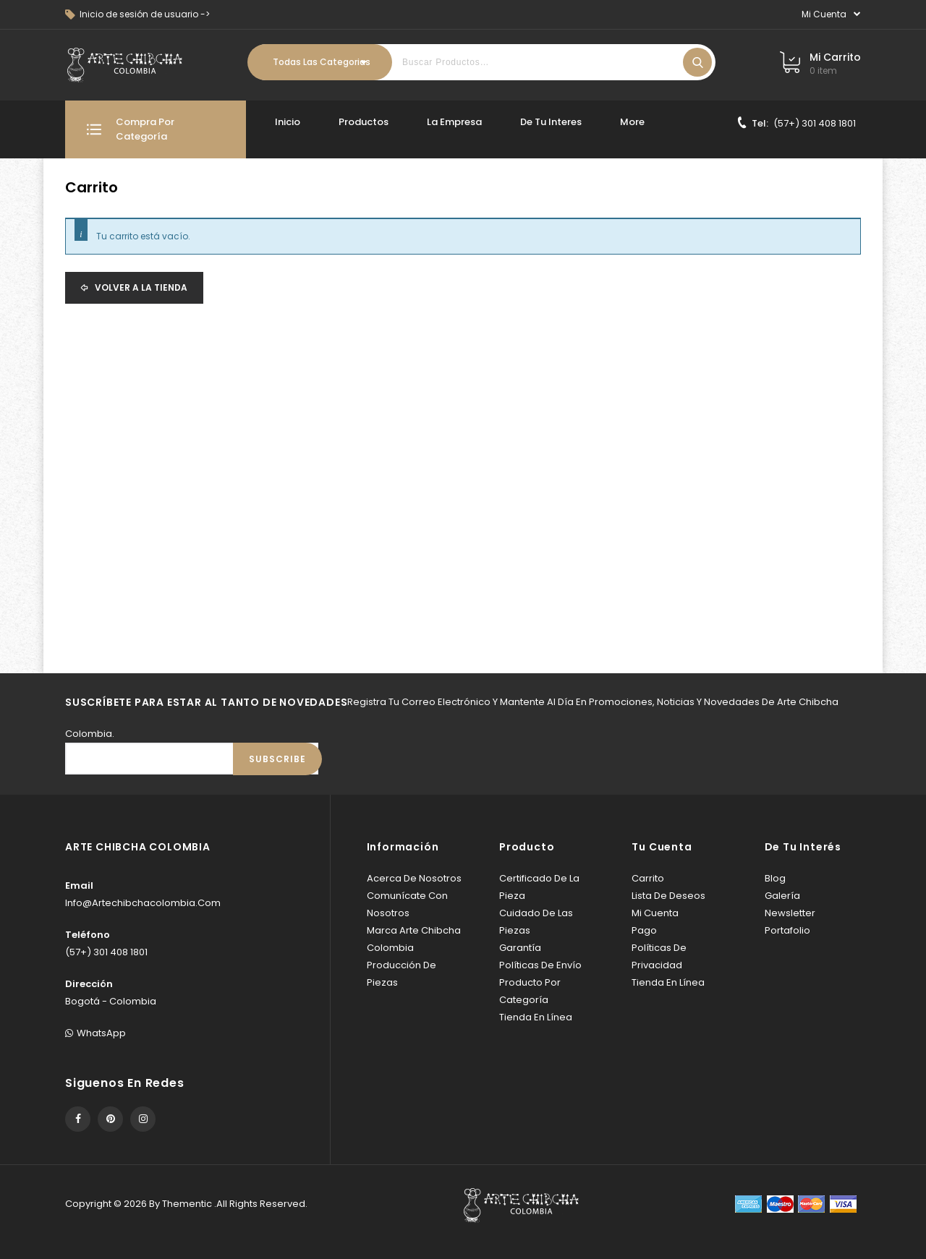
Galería (782, 895)
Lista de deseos (668, 895)
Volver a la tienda (140, 287)
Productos (363, 122)
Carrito (648, 878)
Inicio (287, 122)
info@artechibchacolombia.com (143, 903)
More (632, 122)
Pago (644, 930)
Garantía (520, 948)
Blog (775, 878)
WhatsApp (95, 1033)
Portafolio (787, 930)
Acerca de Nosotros (414, 878)
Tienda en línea (535, 1017)
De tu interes (551, 122)
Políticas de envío (540, 965)
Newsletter (790, 913)
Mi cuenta (655, 913)
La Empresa (454, 122)
